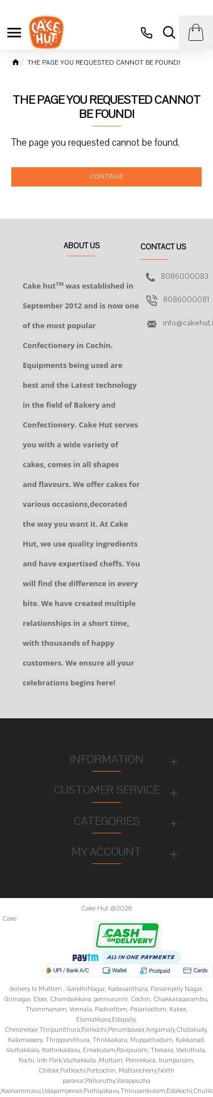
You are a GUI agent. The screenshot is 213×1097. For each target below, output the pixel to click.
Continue (107, 176)
